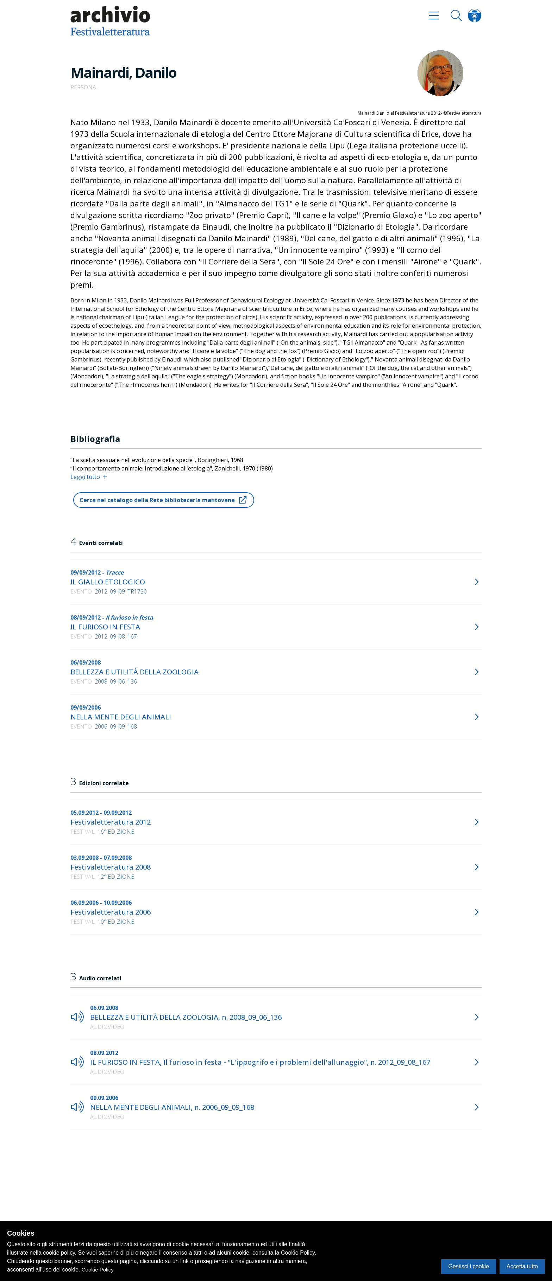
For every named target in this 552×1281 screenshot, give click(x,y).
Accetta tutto (522, 1266)
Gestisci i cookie (468, 1266)
